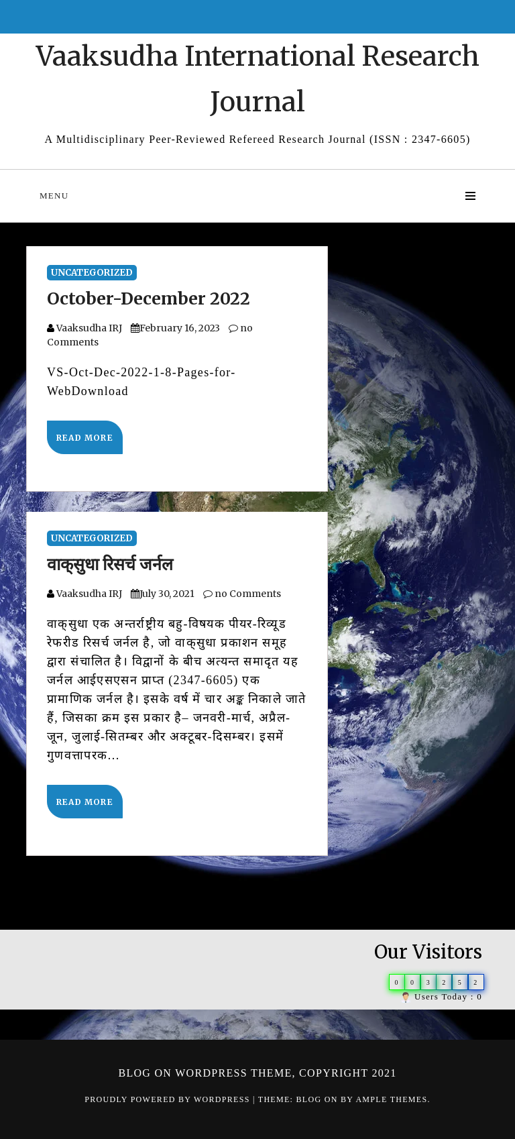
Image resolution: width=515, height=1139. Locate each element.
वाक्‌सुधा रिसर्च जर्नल (110, 564)
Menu (54, 196)
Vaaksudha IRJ (89, 328)
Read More (84, 438)
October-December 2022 (148, 298)
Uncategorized (92, 272)
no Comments (242, 594)
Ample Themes (391, 1099)
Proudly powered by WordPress (168, 1099)
